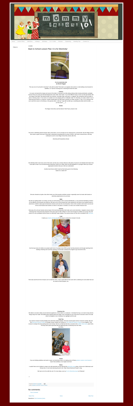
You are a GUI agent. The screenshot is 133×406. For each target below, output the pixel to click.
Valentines (29, 41)
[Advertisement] (50, 374)
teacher (45, 385)
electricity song (71, 366)
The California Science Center (73, 322)
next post (90, 213)
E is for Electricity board (72, 371)
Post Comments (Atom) (40, 398)
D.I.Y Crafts (53, 41)
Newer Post (31, 396)
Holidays (37, 41)
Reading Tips (76, 41)
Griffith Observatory (83, 324)
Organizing (68, 41)
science (42, 385)
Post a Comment (34, 392)
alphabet (34, 385)
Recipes (60, 41)
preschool (38, 385)
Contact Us (86, 41)
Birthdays (44, 41)
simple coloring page (53, 218)
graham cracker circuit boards (83, 360)
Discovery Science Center (38, 322)
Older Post (90, 396)
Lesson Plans (21, 41)
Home (13, 41)
